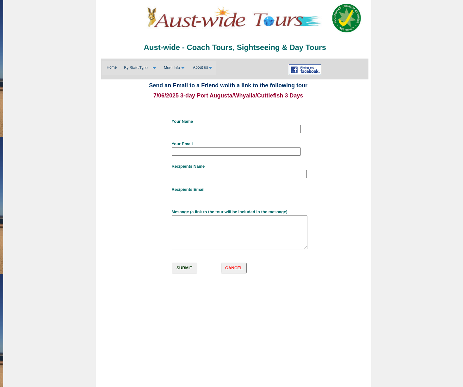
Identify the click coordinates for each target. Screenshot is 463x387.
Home (112, 67)
